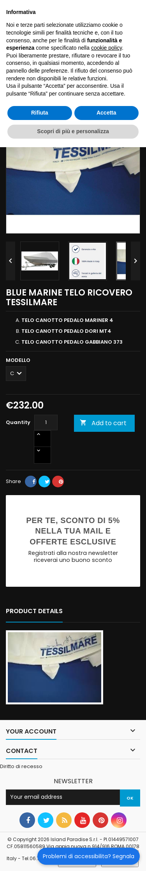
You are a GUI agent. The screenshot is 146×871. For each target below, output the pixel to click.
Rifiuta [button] (39, 113)
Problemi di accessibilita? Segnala (88, 856)
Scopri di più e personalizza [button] (73, 131)
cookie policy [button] (106, 48)
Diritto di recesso (21, 766)
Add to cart (103, 423)
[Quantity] (46, 422)
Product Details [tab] (34, 611)
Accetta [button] (106, 113)
